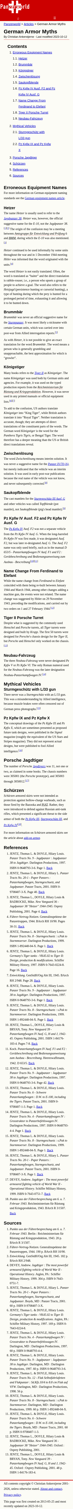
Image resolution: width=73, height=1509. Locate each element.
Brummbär (25, 64)
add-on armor (32, 838)
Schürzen (19, 163)
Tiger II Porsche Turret (33, 112)
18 (19, 824)
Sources (18, 175)
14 (44, 674)
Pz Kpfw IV (16, 528)
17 (27, 780)
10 (32, 561)
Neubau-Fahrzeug (30, 118)
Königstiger (25, 70)
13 (5, 645)
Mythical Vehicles (24, 126)
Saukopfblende (28, 82)
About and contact (51, 1488)
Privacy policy (12, 1494)
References (20, 169)
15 (38, 708)
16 (20, 750)
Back (49, 868)
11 (36, 561)
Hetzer (22, 58)
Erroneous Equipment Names (32, 52)
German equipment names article (45, 198)
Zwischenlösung (29, 76)
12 (52, 608)
